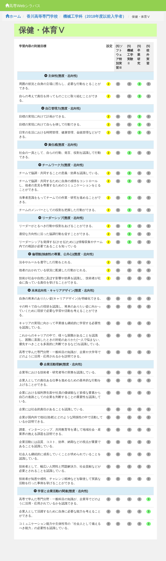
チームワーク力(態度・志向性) (60, 165)
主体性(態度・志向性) (60, 76)
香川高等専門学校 (42, 16)
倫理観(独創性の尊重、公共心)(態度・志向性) (61, 254)
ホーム (13, 16)
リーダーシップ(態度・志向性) (60, 218)
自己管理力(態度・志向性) (60, 108)
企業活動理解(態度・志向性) (61, 364)
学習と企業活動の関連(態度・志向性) (61, 491)
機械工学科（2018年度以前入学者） (94, 16)
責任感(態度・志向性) (60, 144)
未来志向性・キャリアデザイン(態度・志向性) (61, 290)
